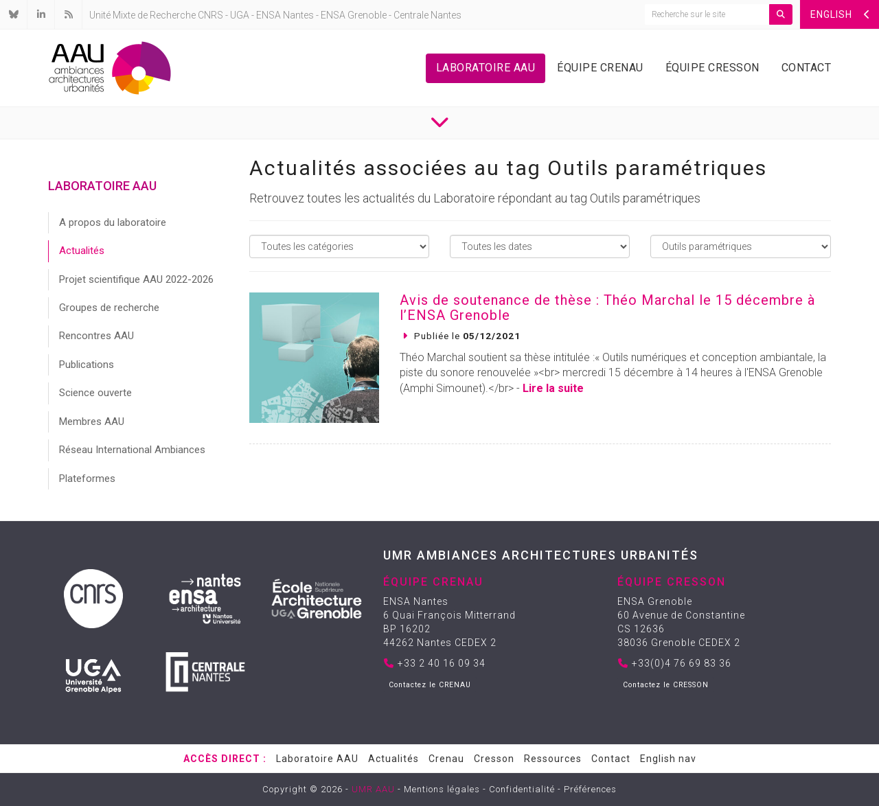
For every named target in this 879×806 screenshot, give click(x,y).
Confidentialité (522, 789)
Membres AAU (91, 421)
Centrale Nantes (427, 15)
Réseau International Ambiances (132, 450)
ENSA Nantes (285, 15)
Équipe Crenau (600, 67)
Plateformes (87, 478)
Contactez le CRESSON (666, 684)
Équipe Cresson (712, 67)
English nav (668, 758)
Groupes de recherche (109, 307)
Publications (86, 364)
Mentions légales (442, 789)
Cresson (494, 758)
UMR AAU (373, 789)
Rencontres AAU (96, 336)
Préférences (590, 789)
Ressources (553, 758)
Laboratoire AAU (486, 67)
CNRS (210, 15)
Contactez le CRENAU (430, 684)
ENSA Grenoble (354, 15)
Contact (806, 67)
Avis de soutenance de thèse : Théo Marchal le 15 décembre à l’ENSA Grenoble (607, 307)
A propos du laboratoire (112, 222)
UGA (239, 15)
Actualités (81, 250)
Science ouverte (95, 393)
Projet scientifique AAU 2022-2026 (136, 279)
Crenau (446, 758)
